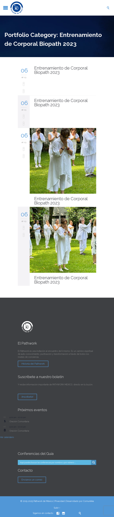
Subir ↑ (57, 508)
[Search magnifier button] (93, 462)
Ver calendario (7, 437)
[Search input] (55, 462)
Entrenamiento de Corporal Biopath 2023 (61, 70)
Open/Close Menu (5, 7)
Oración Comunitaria (19, 421)
